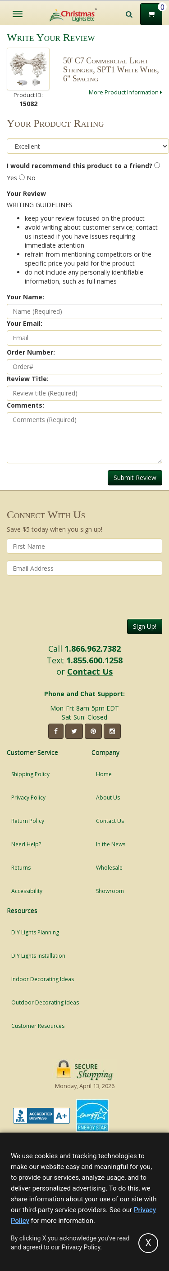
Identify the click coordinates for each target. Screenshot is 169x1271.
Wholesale (109, 867)
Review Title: (28, 378)
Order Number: (31, 352)
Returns (21, 867)
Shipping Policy (30, 774)
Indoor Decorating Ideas (42, 979)
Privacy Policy (28, 797)
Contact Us (90, 671)
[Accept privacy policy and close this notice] (148, 1243)
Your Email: (24, 323)
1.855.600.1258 (94, 660)
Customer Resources (37, 1026)
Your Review (26, 193)
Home (104, 774)
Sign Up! (144, 626)
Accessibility (26, 891)
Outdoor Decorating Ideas (45, 1002)
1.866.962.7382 (92, 648)
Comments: (25, 405)
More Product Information (125, 92)
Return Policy (27, 821)
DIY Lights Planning (35, 932)
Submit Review (135, 477)
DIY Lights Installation (38, 956)
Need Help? (26, 844)
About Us (108, 797)
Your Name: (25, 297)
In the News (110, 844)
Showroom (110, 891)
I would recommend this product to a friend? (79, 165)
